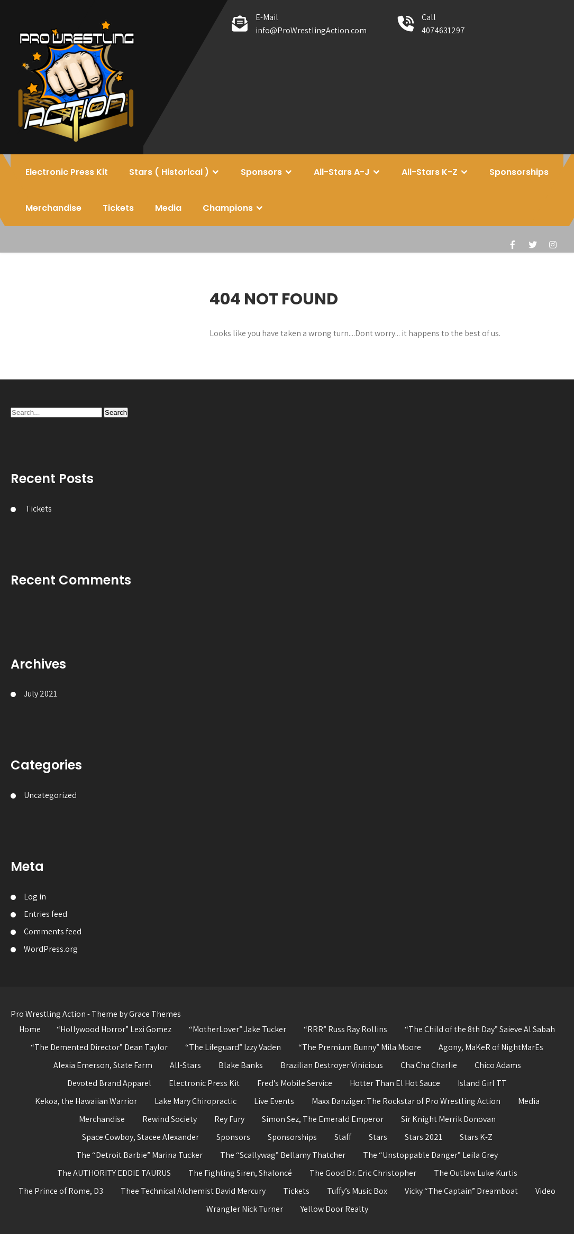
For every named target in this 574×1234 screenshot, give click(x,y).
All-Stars (185, 1065)
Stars (378, 1137)
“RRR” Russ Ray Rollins (345, 1029)
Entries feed (45, 914)
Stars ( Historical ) (169, 172)
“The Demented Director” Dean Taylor (99, 1047)
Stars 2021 (423, 1137)
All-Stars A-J (342, 172)
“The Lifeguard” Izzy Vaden (233, 1047)
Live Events (274, 1101)
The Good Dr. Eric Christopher (362, 1173)
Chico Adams (498, 1065)
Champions (228, 208)
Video (545, 1190)
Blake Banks (240, 1065)
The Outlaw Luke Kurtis (475, 1173)
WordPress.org (51, 948)
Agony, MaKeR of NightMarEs (491, 1047)
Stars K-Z (476, 1137)
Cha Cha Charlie (428, 1065)
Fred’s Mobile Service (294, 1083)
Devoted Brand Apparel (109, 1083)
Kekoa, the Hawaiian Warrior (86, 1101)
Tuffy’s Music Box (357, 1190)
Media (168, 208)
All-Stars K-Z (430, 172)
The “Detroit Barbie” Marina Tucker (139, 1155)
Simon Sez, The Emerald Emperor (323, 1119)
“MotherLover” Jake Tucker (237, 1029)
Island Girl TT (482, 1083)
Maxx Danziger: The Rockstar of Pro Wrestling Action (406, 1101)
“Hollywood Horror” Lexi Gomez (114, 1029)
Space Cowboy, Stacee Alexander (140, 1137)
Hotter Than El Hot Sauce (395, 1083)
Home (30, 1029)
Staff (342, 1137)
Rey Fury (229, 1119)
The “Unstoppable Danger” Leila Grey (430, 1155)
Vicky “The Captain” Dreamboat (461, 1190)
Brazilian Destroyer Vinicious (331, 1065)
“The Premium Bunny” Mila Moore (359, 1047)
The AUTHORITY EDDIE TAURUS (114, 1173)
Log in (35, 896)
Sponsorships (519, 172)
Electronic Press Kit (66, 172)
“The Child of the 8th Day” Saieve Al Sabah (480, 1029)
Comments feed (52, 931)
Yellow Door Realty (334, 1208)
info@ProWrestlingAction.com (311, 30)
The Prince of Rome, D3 (61, 1190)
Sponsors (261, 172)
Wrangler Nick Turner (244, 1208)
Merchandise (53, 208)
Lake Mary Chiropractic (195, 1101)
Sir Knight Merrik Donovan (448, 1119)
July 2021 (40, 693)
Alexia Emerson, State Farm (102, 1065)
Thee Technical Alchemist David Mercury (193, 1190)
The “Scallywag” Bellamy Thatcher (282, 1155)
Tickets (118, 208)
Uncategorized (50, 795)
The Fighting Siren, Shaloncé (240, 1173)
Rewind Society (169, 1119)
